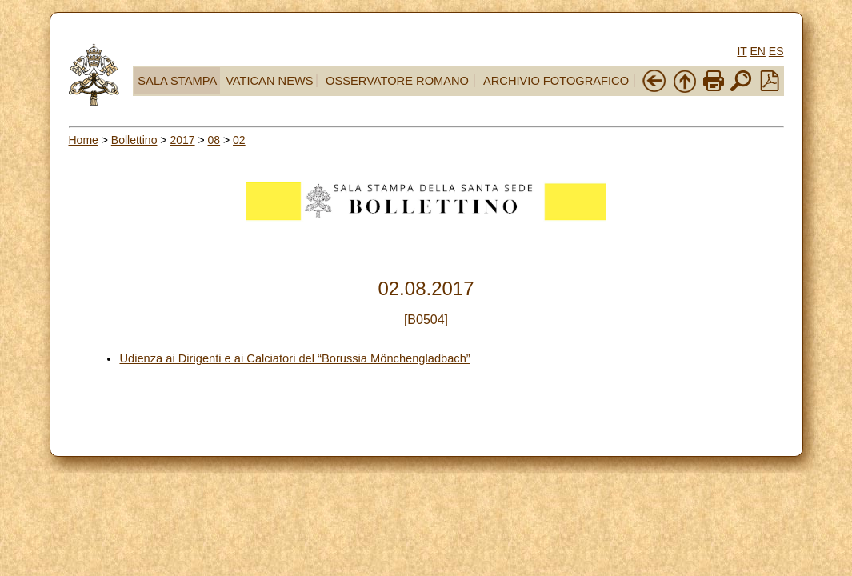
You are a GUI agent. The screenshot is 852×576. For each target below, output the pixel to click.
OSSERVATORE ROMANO (397, 80)
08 (214, 140)
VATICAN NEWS (269, 80)
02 (239, 140)
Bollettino (134, 140)
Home (83, 140)
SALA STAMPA (177, 80)
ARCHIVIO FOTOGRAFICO (556, 80)
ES (776, 51)
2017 (182, 140)
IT (741, 51)
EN (757, 51)
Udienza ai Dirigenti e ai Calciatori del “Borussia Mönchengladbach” (294, 358)
